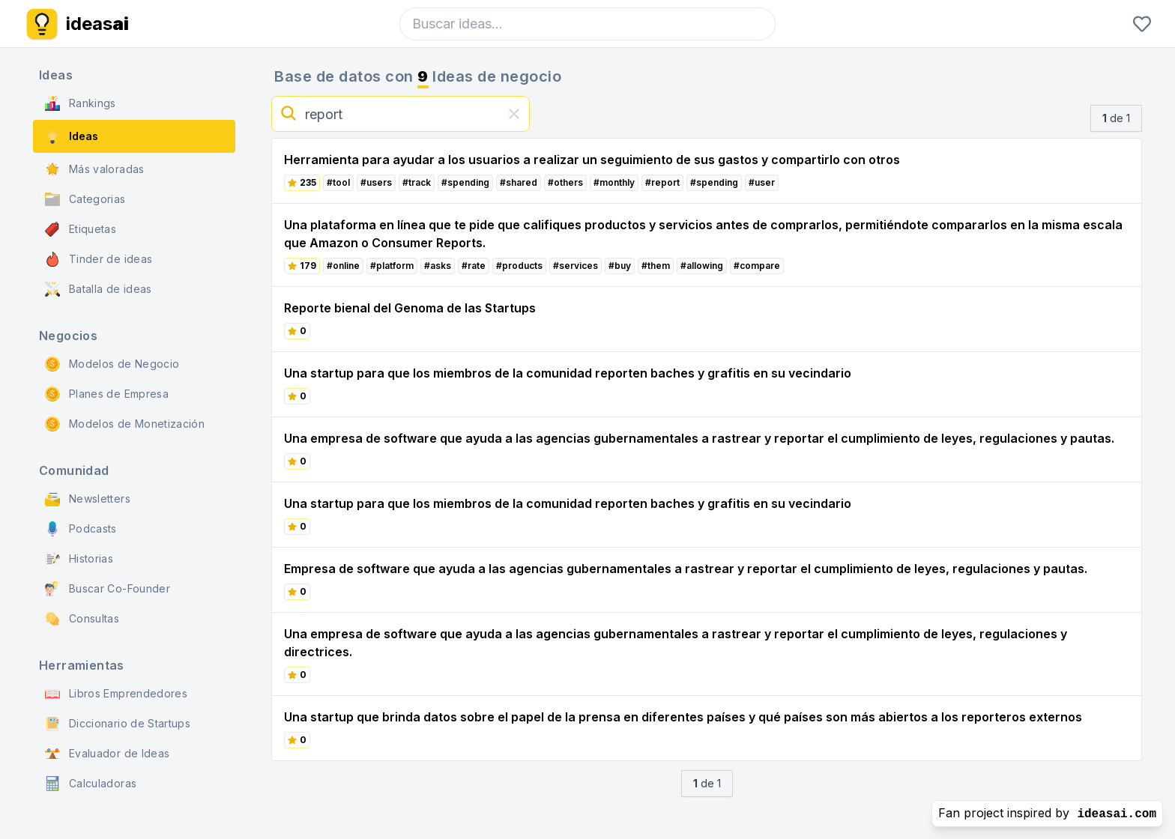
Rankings (80, 103)
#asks (437, 265)
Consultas (82, 618)
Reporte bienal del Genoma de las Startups (410, 307)
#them (655, 265)
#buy (619, 265)
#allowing (701, 265)
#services (575, 265)
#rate (474, 265)
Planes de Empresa (107, 394)
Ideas (71, 136)
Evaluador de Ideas (107, 753)
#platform (392, 265)
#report (662, 182)
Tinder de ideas (98, 259)
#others (565, 182)
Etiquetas (80, 229)
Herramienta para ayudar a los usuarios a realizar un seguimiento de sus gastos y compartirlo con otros (592, 159)
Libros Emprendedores (116, 693)
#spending (465, 182)
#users (376, 182)
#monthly (614, 182)
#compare (757, 265)
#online (343, 265)
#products (519, 265)
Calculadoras (90, 783)
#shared (518, 182)
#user (762, 182)
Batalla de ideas (98, 289)
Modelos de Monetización (125, 424)
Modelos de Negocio (112, 364)
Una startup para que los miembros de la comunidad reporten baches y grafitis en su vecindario (567, 373)
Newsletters (87, 498)
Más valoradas (95, 169)
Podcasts (81, 528)
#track (416, 182)
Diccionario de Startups (117, 723)
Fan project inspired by (1047, 813)
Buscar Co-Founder (107, 588)
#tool (338, 182)
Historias (79, 558)
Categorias (85, 199)
